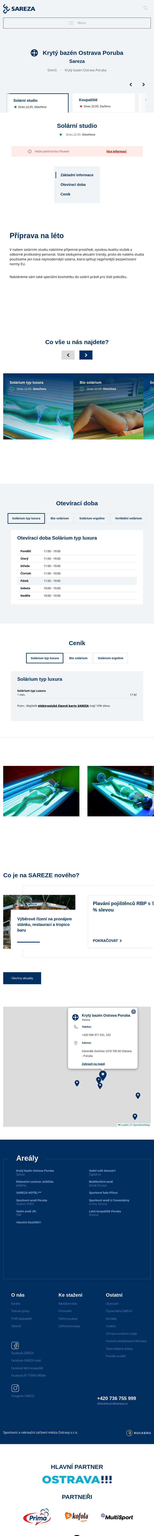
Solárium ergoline (92, 518)
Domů (52, 70)
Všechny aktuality (22, 978)
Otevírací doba (73, 185)
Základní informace (77, 175)
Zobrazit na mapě (93, 1064)
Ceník (65, 194)
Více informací (116, 151)
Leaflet (123, 1125)
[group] (37, 103)
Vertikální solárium (128, 518)
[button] (102, 1075)
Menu (77, 23)
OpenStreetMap (141, 1125)
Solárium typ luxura (26, 518)
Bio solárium (60, 518)
